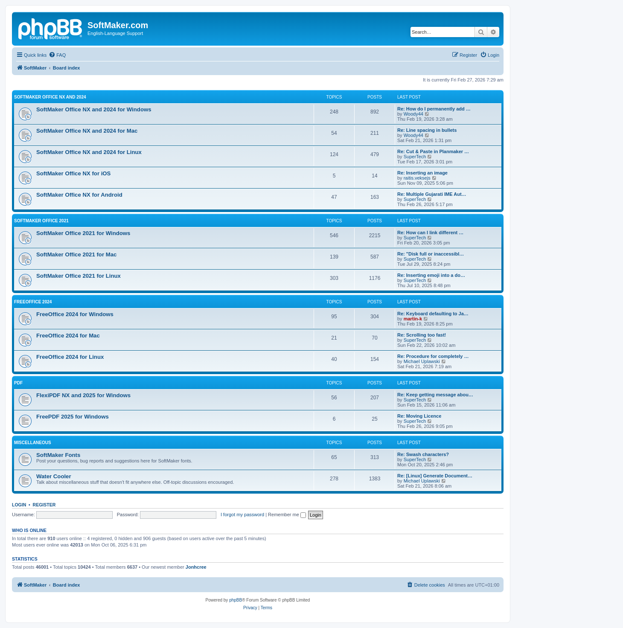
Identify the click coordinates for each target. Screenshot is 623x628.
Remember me (287, 514)
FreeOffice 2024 (33, 301)
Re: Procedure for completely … (433, 356)
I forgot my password (242, 514)
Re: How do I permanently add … (434, 108)
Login (19, 504)
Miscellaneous (32, 442)
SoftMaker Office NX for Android (79, 195)
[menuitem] (57, 55)
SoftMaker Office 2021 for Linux (78, 276)
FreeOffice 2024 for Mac (68, 335)
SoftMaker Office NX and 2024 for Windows (93, 109)
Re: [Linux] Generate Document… (434, 475)
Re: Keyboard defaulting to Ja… (433, 313)
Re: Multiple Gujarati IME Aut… (431, 194)
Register (44, 504)
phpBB (235, 600)
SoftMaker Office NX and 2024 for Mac (86, 131)
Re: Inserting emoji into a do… (431, 275)
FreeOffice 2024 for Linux (70, 357)
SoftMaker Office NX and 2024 (50, 97)
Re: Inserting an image (422, 172)
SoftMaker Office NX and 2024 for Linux (89, 152)
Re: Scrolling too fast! (421, 334)
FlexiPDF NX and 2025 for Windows (83, 395)
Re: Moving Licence (419, 416)
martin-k (413, 318)
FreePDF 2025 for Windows (72, 416)
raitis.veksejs (417, 177)
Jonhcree (196, 567)
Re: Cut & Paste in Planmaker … (433, 151)
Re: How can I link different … (430, 232)
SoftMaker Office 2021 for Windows (83, 233)
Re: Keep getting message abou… (435, 394)
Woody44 (413, 113)
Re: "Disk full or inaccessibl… (430, 253)
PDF (18, 383)
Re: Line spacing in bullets (427, 130)
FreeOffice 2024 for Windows (75, 314)
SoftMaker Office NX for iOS (73, 173)
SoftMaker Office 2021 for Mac (76, 254)
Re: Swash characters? (423, 454)
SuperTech (415, 156)
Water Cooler (53, 476)
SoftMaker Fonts (58, 455)
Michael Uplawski (422, 361)
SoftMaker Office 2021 (41, 220)
